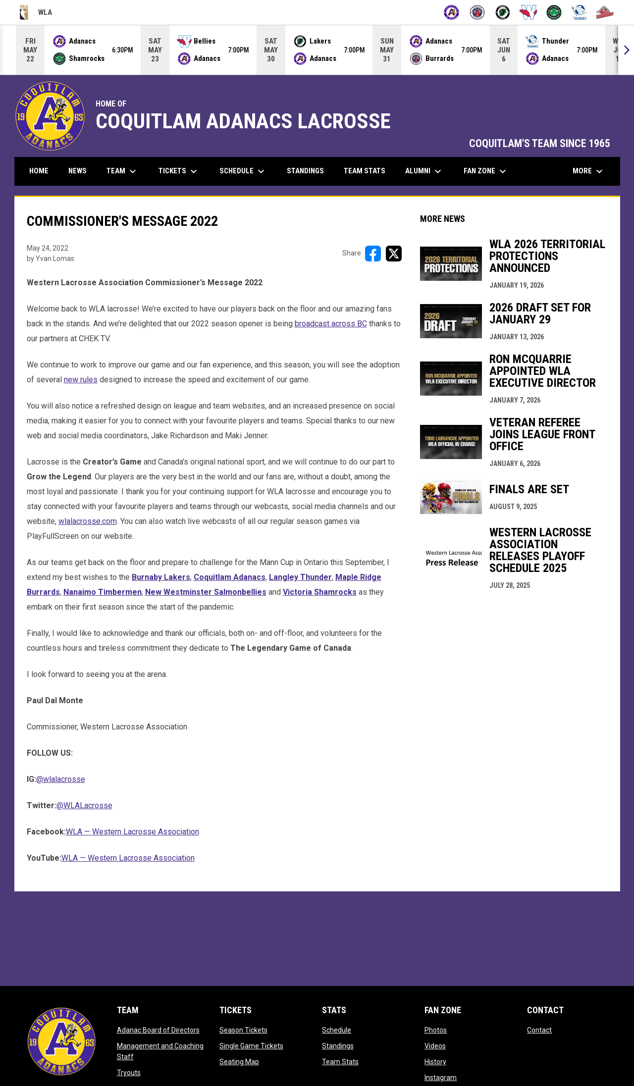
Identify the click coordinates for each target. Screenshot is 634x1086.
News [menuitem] (77, 170)
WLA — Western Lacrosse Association (132, 831)
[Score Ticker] (317, 50)
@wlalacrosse (60, 779)
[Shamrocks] (554, 12)
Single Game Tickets (251, 1046)
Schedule (336, 1030)
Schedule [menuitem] (243, 171)
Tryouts (129, 1073)
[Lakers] (503, 12)
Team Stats (340, 1062)
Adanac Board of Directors (158, 1030)
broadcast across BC (331, 323)
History (435, 1062)
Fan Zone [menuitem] (486, 171)
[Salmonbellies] (528, 12)
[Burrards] (477, 12)
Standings (338, 1046)
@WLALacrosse (84, 805)
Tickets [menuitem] (179, 171)
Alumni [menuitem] (424, 171)
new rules (81, 379)
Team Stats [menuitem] (364, 170)
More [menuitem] (589, 171)
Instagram (440, 1078)
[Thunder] (580, 12)
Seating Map (239, 1062)
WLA (36, 12)
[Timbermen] (605, 12)
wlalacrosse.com (87, 521)
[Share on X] (394, 253)
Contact (539, 1030)
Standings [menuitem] (305, 170)
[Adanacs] (451, 12)
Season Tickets (243, 1030)
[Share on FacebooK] (373, 253)
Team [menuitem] (122, 171)
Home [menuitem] (39, 170)
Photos (435, 1030)
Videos (435, 1046)
